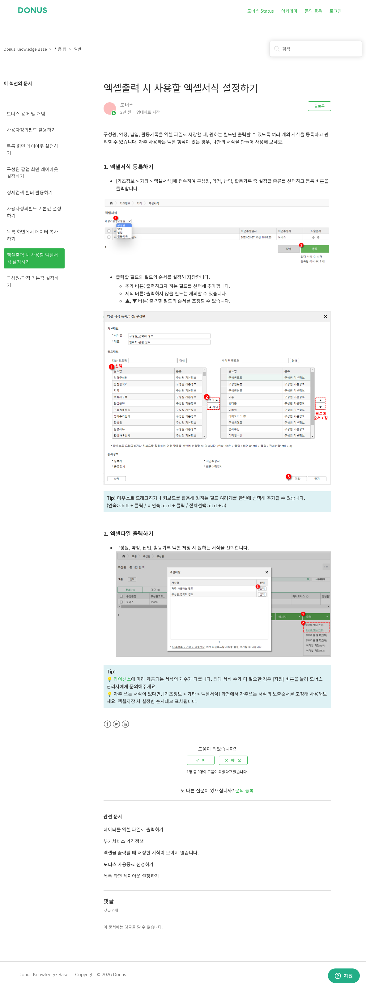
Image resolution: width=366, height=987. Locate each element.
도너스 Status (260, 11)
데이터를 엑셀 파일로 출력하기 (134, 829)
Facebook (107, 724)
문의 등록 (313, 11)
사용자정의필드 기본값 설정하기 (34, 212)
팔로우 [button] (319, 105)
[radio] (201, 760)
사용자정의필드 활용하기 (31, 129)
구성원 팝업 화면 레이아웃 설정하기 (32, 172)
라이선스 (122, 679)
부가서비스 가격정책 (124, 841)
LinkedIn (125, 724)
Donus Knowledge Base (25, 49)
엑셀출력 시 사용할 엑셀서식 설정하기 (32, 258)
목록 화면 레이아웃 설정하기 (32, 149)
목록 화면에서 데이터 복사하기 (32, 235)
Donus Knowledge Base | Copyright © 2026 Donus (72, 974)
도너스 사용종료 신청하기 (129, 864)
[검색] (316, 49)
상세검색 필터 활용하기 (30, 192)
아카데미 (289, 11)
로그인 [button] (336, 11)
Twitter (116, 724)
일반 (77, 49)
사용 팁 (60, 49)
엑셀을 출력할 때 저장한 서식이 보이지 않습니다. (151, 852)
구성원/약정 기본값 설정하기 (33, 281)
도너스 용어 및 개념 (26, 113)
